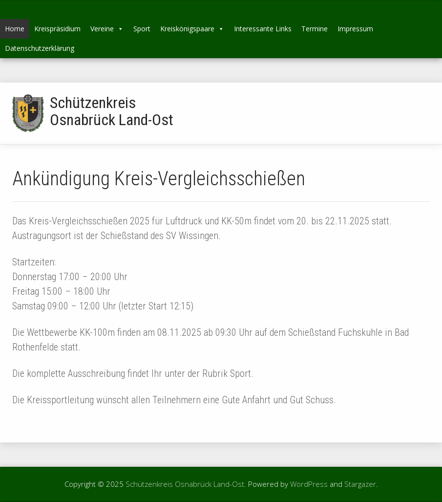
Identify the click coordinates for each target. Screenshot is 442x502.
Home (14, 28)
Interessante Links (263, 28)
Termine (314, 28)
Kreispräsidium (57, 28)
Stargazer (360, 484)
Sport (141, 28)
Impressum (355, 28)
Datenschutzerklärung (39, 48)
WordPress (309, 484)
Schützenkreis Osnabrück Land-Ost (111, 111)
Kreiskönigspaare (192, 28)
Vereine (107, 28)
